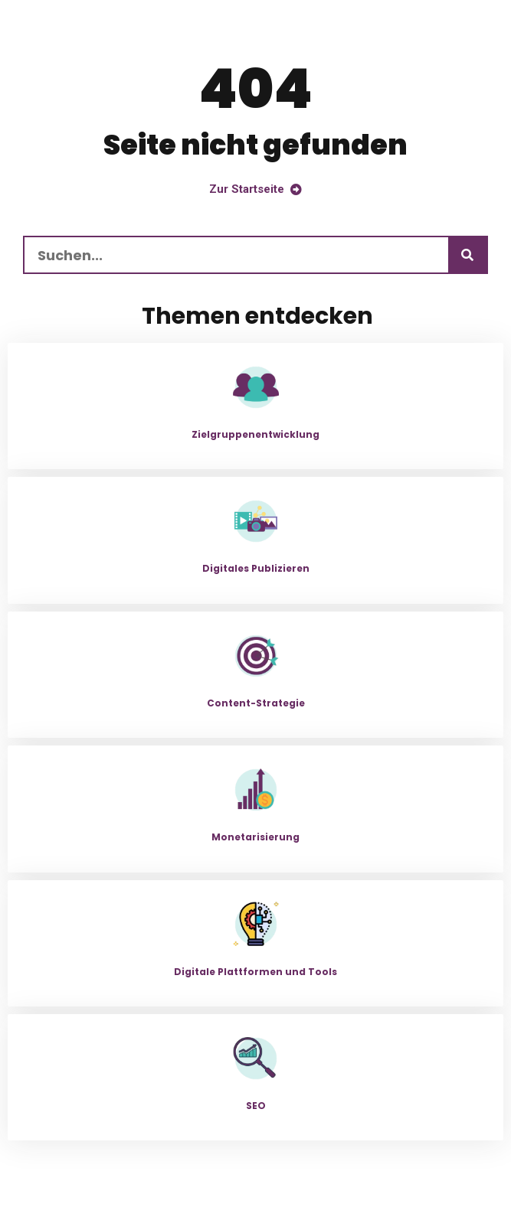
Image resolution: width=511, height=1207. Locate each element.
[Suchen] (467, 254)
